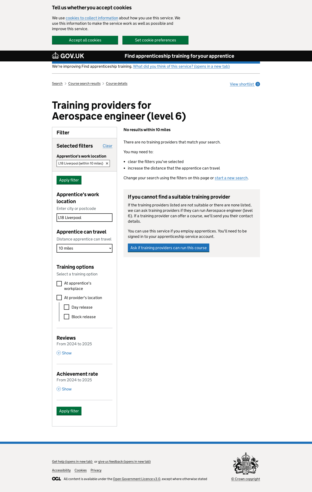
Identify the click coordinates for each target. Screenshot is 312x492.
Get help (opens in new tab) (72, 461)
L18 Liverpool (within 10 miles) (80, 163)
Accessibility (61, 470)
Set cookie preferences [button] (155, 40)
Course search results (84, 83)
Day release (82, 307)
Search (57, 83)
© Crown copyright (245, 479)
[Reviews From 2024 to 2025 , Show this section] (84, 345)
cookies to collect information (92, 17)
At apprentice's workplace (77, 286)
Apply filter (69, 180)
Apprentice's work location (78, 197)
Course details (116, 83)
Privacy (96, 470)
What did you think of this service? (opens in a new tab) (181, 66)
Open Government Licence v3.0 (136, 479)
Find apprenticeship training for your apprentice (179, 56)
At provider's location (83, 297)
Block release (84, 316)
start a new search (231, 177)
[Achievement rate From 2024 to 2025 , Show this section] (84, 381)
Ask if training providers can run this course (168, 247)
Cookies (81, 470)
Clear (107, 145)
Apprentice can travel (81, 232)
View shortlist (245, 84)
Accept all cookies (85, 40)
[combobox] (84, 217)
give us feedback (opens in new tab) (124, 461)
